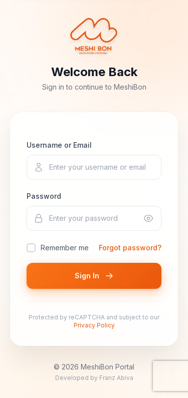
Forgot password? (130, 247)
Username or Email (59, 145)
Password (44, 196)
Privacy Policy (94, 325)
